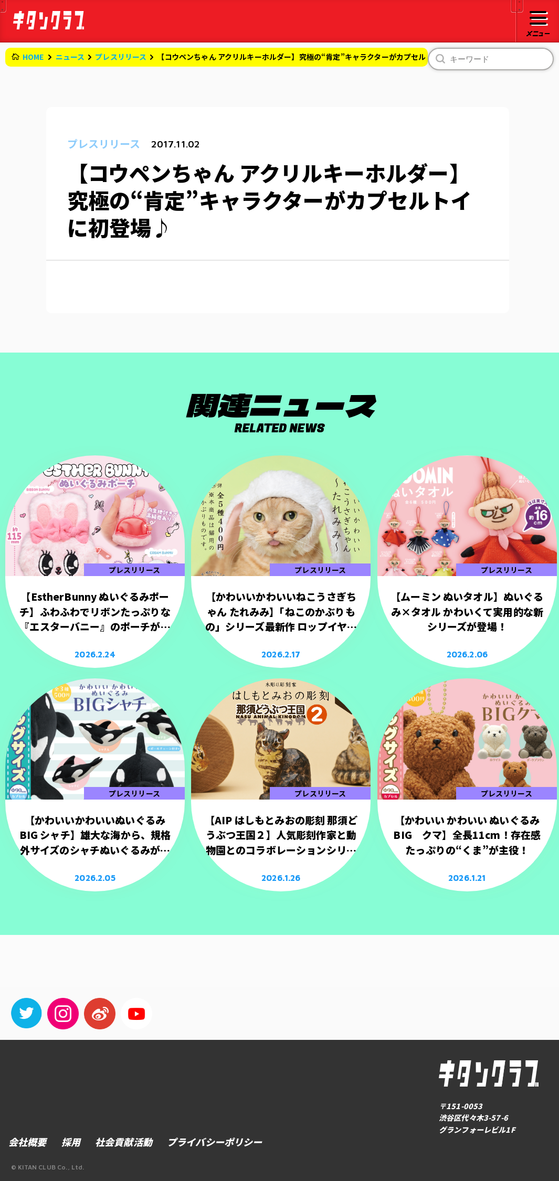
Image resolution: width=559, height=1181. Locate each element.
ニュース (70, 56)
